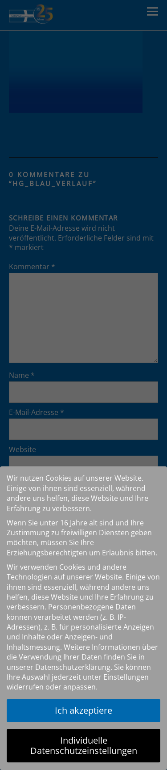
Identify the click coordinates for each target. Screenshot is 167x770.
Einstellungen (126, 677)
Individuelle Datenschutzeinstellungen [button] (83, 745)
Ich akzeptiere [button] (83, 710)
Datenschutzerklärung (72, 667)
